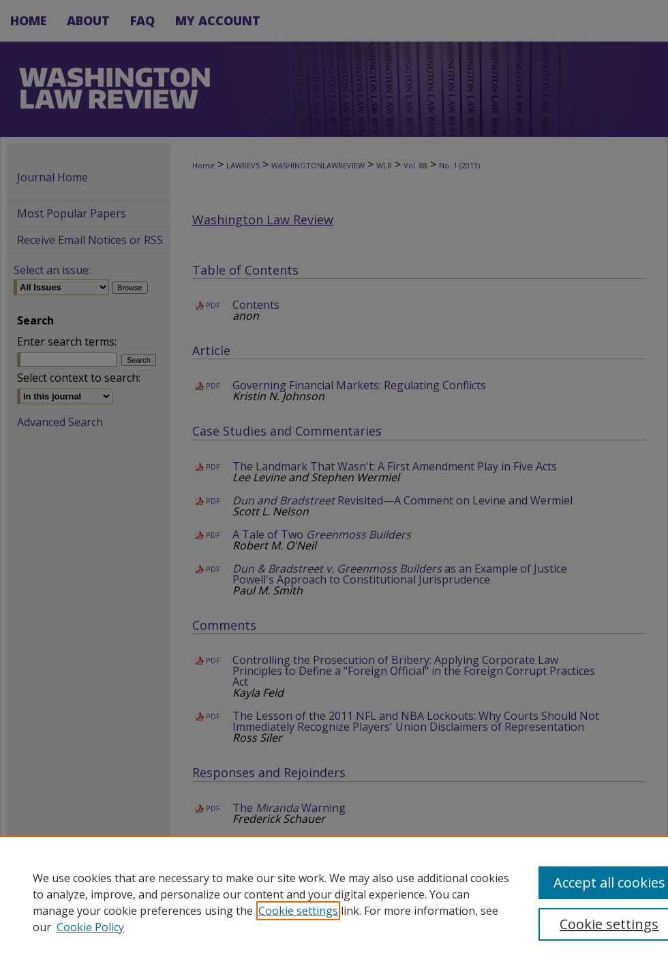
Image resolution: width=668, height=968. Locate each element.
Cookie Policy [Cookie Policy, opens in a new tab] (90, 927)
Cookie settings (298, 910)
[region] (334, 902)
